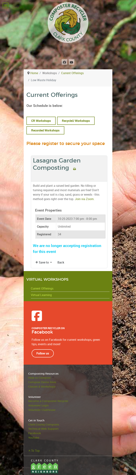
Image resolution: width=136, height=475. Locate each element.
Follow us (42, 353)
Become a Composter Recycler (48, 401)
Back (60, 262)
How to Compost (39, 377)
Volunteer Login (38, 405)
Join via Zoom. (84, 199)
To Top (34, 451)
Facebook (34, 433)
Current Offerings (42, 288)
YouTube (33, 437)
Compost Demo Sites (42, 382)
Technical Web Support (43, 428)
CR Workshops (41, 121)
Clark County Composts (43, 424)
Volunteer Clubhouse (41, 410)
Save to (42, 262)
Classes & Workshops (41, 386)
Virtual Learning (41, 295)
